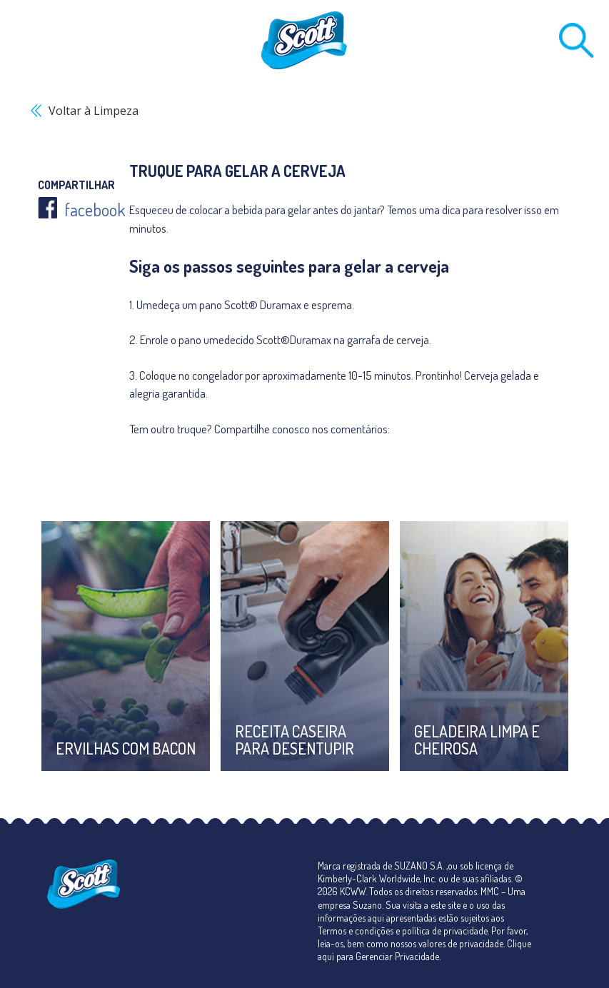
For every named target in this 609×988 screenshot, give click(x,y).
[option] (125, 646)
